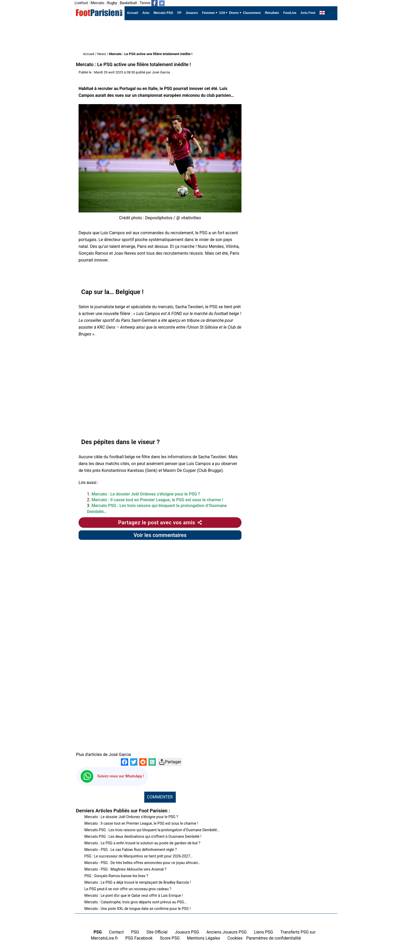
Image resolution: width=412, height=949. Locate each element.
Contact (116, 932)
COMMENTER (160, 797)
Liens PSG (263, 932)
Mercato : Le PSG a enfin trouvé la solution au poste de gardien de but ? (142, 843)
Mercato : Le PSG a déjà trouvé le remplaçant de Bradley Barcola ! (137, 882)
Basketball (128, 3)
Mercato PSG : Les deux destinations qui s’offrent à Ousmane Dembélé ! (142, 836)
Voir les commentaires (160, 535)
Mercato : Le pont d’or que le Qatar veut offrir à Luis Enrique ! (133, 895)
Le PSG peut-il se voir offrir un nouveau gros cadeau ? (127, 889)
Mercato (97, 3)
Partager (170, 762)
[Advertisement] (170, 36)
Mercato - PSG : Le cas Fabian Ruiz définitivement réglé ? (130, 849)
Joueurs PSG (187, 932)
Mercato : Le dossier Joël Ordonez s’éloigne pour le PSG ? (145, 494)
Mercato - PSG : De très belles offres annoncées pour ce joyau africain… (142, 863)
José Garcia (161, 72)
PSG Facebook (139, 938)
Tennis (145, 3)
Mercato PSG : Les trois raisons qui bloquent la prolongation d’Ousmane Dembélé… (151, 830)
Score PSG (170, 938)
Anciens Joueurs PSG (226, 932)
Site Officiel (156, 932)
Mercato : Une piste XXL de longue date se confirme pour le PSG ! (137, 909)
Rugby (112, 3)
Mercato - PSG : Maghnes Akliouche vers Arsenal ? (125, 869)
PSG (135, 932)
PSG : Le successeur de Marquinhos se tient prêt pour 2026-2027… (138, 856)
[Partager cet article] (160, 522)
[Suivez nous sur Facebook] (154, 3)
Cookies (235, 938)
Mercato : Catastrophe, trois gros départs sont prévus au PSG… (135, 902)
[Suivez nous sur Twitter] (162, 3)
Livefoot (81, 3)
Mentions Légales (203, 938)
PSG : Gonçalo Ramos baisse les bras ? (116, 876)
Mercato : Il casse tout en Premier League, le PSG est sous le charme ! (157, 499)
